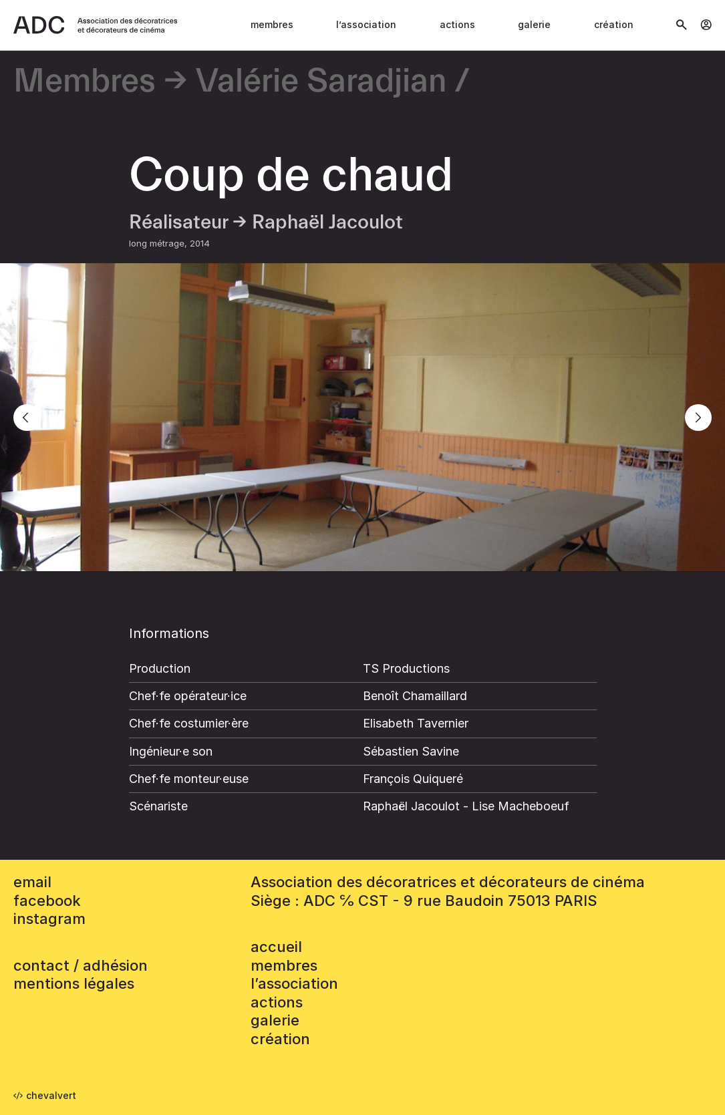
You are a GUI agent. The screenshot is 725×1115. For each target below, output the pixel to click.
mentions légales (73, 983)
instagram (49, 918)
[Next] (698, 417)
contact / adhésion (80, 965)
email (32, 882)
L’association (366, 24)
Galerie (534, 24)
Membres (272, 24)
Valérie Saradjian (321, 82)
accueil (276, 946)
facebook (47, 900)
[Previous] (26, 417)
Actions (457, 24)
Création (613, 24)
